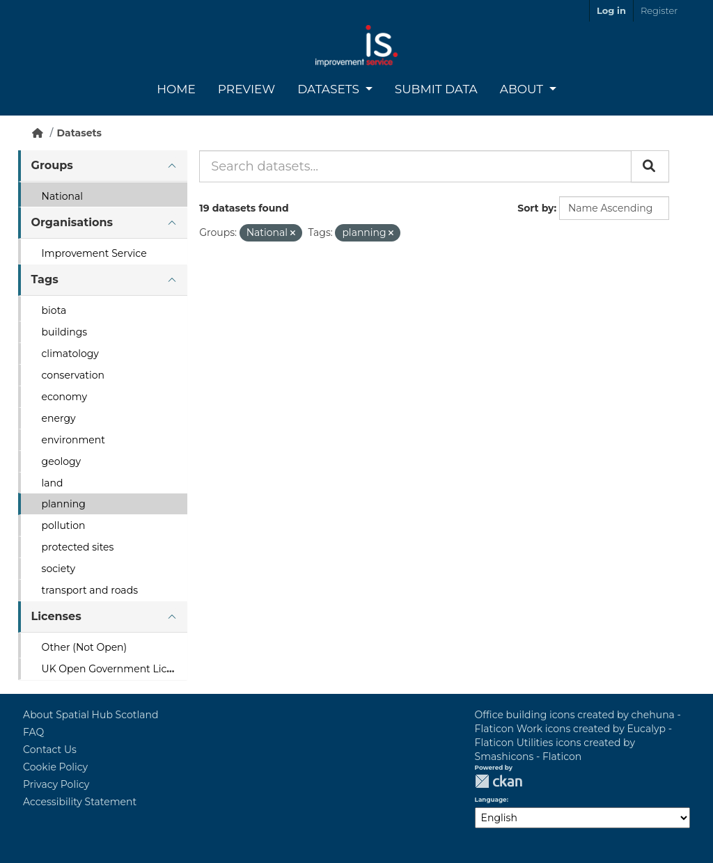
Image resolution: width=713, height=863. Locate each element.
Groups (52, 165)
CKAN (498, 781)
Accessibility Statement (79, 801)
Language (491, 799)
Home (176, 89)
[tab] (102, 166)
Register (659, 10)
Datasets (329, 89)
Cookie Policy (55, 767)
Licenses (56, 616)
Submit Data (436, 89)
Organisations (72, 222)
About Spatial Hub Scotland (90, 714)
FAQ (33, 732)
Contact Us (50, 749)
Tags (44, 279)
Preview (246, 89)
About (523, 89)
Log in (611, 10)
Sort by (535, 208)
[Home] (37, 133)
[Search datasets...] (415, 166)
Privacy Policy (56, 784)
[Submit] (650, 166)
